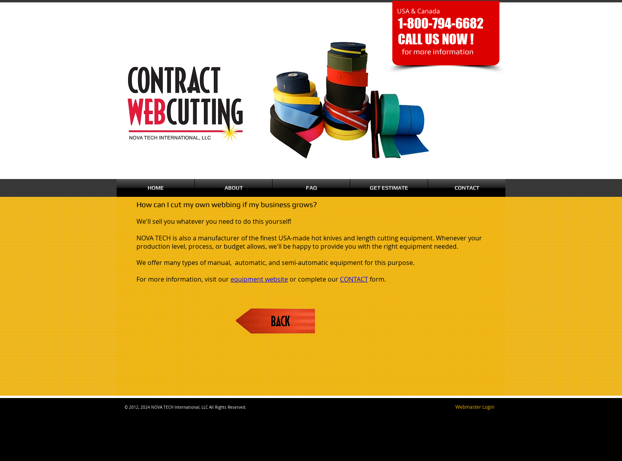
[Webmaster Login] (474, 407)
